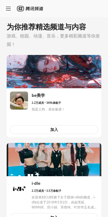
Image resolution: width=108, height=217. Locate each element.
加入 (54, 129)
